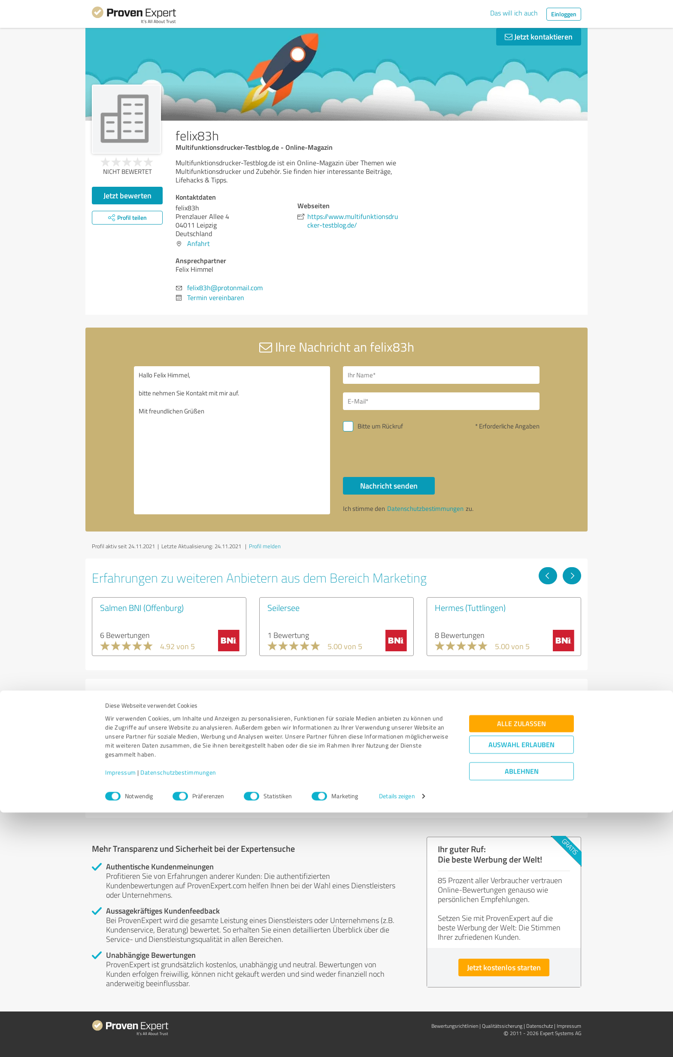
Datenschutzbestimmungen (178, 1017)
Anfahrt (198, 243)
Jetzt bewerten (127, 195)
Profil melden (265, 546)
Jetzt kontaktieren (539, 36)
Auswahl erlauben (521, 989)
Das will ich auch (514, 13)
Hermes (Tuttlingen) (470, 607)
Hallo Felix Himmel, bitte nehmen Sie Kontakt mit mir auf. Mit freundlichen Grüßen (232, 440)
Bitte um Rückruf (380, 426)
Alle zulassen (521, 968)
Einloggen (563, 14)
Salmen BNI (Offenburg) (142, 607)
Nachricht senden (389, 485)
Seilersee (283, 607)
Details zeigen (397, 1041)
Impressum (120, 1017)
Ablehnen (522, 1016)
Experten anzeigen (139, 792)
